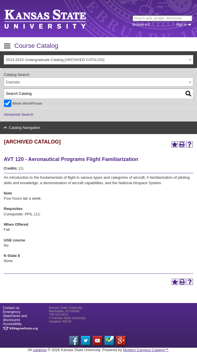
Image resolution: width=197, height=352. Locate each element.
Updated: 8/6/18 (60, 321)
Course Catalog (36, 45)
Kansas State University (52, 18)
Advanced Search (18, 114)
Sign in (181, 25)
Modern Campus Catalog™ (146, 350)
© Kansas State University (67, 318)
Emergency (11, 312)
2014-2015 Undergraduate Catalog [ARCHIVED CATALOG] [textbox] (55, 60)
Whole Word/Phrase (27, 103)
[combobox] (98, 59)
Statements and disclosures (15, 318)
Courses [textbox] (13, 82)
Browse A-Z (141, 25)
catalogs (40, 350)
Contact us (11, 308)
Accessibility (12, 324)
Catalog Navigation (24, 127)
